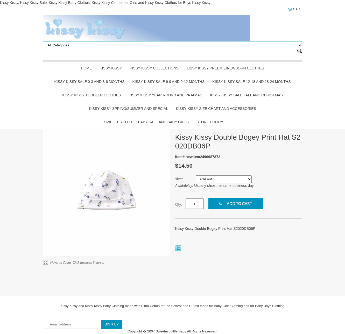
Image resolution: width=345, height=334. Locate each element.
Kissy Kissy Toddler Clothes (91, 95)
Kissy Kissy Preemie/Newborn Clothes (225, 68)
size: (179, 179)
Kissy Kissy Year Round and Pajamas (165, 95)
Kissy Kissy (111, 68)
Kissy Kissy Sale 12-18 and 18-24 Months (251, 82)
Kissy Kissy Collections (154, 68)
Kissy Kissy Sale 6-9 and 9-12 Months (168, 82)
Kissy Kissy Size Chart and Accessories (216, 108)
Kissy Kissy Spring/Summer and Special (128, 108)
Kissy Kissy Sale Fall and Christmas (246, 95)
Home (86, 68)
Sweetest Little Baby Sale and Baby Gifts (146, 122)
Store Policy (209, 122)
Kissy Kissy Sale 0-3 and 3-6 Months (89, 82)
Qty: (178, 204)
